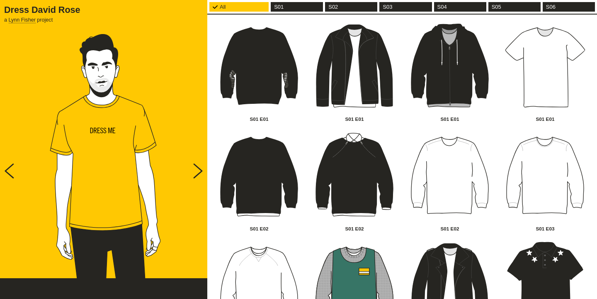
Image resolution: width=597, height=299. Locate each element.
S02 (333, 7)
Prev (9, 170)
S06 (551, 7)
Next (198, 170)
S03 (387, 7)
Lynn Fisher (22, 20)
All (223, 7)
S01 (279, 7)
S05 (496, 7)
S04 (442, 7)
